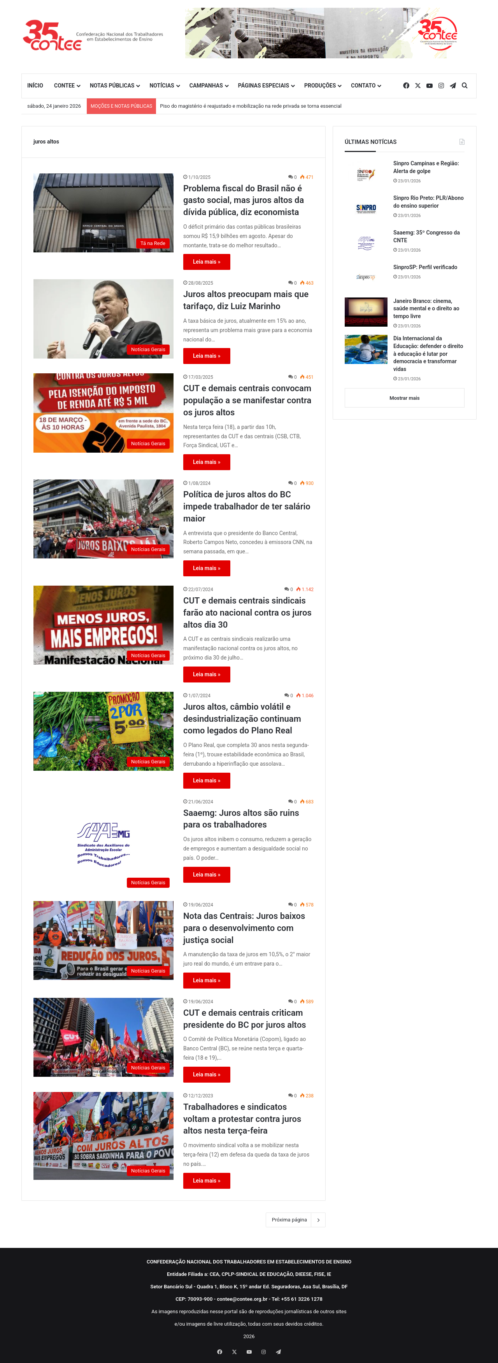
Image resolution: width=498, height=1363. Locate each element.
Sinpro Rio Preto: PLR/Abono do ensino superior (428, 202)
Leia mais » (207, 262)
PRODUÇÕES (320, 85)
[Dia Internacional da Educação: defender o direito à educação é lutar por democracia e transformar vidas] (366, 349)
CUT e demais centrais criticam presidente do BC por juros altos (244, 1019)
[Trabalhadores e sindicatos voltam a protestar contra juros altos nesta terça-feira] (103, 1136)
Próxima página (295, 1220)
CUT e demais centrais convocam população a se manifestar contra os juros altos (247, 400)
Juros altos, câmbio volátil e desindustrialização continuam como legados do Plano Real (242, 719)
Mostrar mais (404, 398)
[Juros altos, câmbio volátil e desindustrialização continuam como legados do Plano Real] (103, 731)
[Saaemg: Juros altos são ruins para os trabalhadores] (103, 845)
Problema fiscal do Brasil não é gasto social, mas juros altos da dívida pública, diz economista (243, 200)
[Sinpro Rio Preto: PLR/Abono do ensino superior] (366, 209)
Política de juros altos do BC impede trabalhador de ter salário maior (246, 506)
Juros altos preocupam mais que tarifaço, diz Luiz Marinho (246, 300)
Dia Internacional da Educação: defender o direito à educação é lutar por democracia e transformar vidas (428, 353)
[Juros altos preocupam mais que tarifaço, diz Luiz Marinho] (103, 318)
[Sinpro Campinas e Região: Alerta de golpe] (366, 174)
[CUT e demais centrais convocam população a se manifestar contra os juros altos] (103, 412)
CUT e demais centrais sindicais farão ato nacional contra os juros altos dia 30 (247, 613)
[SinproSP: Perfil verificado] (366, 277)
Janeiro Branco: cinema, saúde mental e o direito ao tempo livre (426, 308)
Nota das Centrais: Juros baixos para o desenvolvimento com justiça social (244, 928)
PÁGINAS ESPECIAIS (263, 85)
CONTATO (363, 85)
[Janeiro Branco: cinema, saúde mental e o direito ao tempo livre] (366, 312)
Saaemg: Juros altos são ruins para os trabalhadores (241, 819)
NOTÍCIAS (161, 85)
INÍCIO (35, 85)
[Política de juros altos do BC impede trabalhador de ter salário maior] (103, 518)
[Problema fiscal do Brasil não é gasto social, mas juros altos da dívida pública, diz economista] (103, 212)
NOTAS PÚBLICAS (112, 85)
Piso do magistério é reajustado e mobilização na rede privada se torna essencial (251, 106)
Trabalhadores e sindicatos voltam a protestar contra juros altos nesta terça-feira (242, 1119)
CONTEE (64, 85)
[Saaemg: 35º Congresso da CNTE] (366, 243)
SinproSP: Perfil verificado (425, 267)
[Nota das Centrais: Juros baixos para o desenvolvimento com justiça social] (103, 940)
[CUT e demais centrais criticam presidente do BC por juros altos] (103, 1037)
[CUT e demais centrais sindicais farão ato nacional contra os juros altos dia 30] (103, 625)
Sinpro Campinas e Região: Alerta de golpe (426, 167)
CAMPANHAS (206, 85)
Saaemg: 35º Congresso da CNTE (426, 236)
